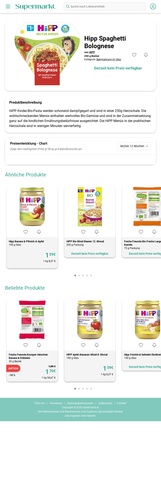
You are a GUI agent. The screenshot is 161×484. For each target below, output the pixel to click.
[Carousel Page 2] (79, 338)
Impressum (56, 466)
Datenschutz (105, 466)
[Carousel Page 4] (87, 338)
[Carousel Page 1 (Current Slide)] (75, 338)
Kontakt (121, 466)
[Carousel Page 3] (83, 338)
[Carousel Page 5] (91, 338)
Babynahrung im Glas (108, 59)
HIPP (92, 52)
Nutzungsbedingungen (80, 466)
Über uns (40, 466)
